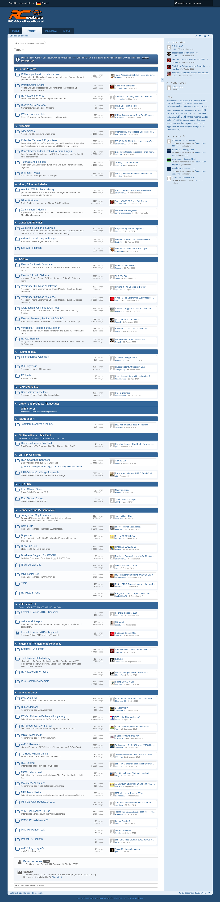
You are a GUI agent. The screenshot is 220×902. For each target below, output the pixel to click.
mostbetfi (176, 149)
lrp (204, 110)
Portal (15, 30)
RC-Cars (24, 259)
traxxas (201, 126)
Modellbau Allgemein (31, 222)
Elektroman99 (120, 134)
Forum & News (27, 69)
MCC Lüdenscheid (31, 772)
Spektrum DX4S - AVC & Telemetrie (131, 328)
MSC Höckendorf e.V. (33, 829)
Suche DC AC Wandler (125, 682)
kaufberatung (189, 110)
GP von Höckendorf (124, 830)
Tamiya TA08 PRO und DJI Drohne (131, 201)
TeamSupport (26, 418)
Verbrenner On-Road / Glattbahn (39, 286)
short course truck (174, 124)
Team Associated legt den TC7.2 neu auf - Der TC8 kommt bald (144, 75)
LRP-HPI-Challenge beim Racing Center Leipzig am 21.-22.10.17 (145, 764)
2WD (186, 101)
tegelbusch (119, 165)
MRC (200, 101)
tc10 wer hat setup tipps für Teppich (131, 425)
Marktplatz (51, 30)
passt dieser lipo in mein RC (128, 319)
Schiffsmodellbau (29, 387)
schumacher (200, 120)
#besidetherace (173, 101)
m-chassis (182, 113)
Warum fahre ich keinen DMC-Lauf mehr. (134, 698)
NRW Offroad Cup (31, 564)
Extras (66, 30)
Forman (118, 549)
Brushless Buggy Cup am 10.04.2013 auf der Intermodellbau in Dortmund (149, 556)
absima (188, 103)
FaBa (117, 824)
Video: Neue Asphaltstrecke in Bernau (132, 726)
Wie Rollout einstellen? (125, 265)
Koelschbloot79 (121, 596)
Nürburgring (120, 622)
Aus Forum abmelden (125, 86)
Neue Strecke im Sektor (126, 106)
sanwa (192, 120)
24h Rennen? (121, 708)
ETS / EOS (25, 484)
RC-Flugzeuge (29, 366)
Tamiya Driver (120, 88)
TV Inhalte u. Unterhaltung (35, 658)
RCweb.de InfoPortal (32, 95)
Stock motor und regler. (126, 499)
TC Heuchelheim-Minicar (35, 753)
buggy (196, 106)
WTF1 (117, 502)
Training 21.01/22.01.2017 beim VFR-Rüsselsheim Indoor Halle (144, 812)
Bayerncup (27, 535)
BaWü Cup (27, 526)
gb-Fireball (119, 710)
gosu (117, 852)
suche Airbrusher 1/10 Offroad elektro (132, 239)
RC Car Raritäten (30, 338)
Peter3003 (119, 529)
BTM (196, 101)
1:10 (182, 101)
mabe (117, 720)
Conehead (119, 748)
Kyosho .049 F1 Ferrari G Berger (130, 287)
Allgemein (25, 126)
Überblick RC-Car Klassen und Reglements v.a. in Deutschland (144, 132)
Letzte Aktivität (176, 136)
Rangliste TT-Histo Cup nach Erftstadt (132, 593)
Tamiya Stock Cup (123, 516)
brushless (189, 106)
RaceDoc (118, 77)
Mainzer (118, 231)
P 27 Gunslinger (122, 393)
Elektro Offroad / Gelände (35, 275)
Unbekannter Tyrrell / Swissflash (130, 339)
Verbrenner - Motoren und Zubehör (40, 327)
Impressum (37, 893)
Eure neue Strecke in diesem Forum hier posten (137, 152)
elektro (169, 110)
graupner (176, 110)
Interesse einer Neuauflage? (128, 527)
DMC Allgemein (29, 697)
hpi (181, 110)
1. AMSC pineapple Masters (128, 849)
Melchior (118, 684)
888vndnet (57, 877)
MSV (205, 101)
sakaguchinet (120, 738)
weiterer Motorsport (32, 621)
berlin (182, 106)
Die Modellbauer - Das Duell (35, 435)
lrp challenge (172, 113)
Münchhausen (120, 379)
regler (169, 120)
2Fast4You (119, 662)
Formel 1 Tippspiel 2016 (126, 613)
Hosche (118, 493)
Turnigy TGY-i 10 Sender (126, 162)
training (194, 126)
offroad (181, 116)
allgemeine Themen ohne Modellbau (40, 643)
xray (178, 129)
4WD (191, 101)
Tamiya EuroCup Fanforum (36, 515)
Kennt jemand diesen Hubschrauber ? (132, 376)
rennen (180, 120)
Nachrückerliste (122, 490)
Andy (117, 729)
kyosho (198, 110)
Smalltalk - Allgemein (32, 648)
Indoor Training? (122, 821)
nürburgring (171, 117)
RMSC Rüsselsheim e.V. (34, 820)
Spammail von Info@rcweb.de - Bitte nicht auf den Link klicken (144, 96)
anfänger (170, 106)
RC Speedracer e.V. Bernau (36, 725)
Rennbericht (179, 103)
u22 (116, 476)
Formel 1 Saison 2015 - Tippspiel (39, 632)
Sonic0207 (119, 242)
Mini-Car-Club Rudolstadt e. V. (38, 801)
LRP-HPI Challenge (30, 454)
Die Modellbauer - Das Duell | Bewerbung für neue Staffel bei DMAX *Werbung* (152, 444)
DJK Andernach (29, 707)
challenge (204, 106)
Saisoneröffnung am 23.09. (127, 736)
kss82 (117, 279)
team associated (197, 123)
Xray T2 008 (121, 461)
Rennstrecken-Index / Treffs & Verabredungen (46, 151)
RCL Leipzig (28, 763)
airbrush (194, 103)
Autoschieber (120, 311)
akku (201, 103)
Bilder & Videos (29, 200)
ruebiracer (119, 587)
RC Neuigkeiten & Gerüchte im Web (41, 74)
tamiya (185, 123)
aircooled (118, 155)
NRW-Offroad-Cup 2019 (126, 565)
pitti (116, 447)
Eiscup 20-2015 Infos (125, 536)
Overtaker (119, 251)
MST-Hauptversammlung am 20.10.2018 (134, 575)
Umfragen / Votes (30, 172)
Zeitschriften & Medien (33, 209)
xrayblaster (119, 108)
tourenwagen (185, 126)
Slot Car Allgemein (31, 247)
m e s (117, 568)
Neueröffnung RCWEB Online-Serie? (132, 672)
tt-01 (174, 129)
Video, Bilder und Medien (33, 184)
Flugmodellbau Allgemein (35, 356)
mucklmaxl (119, 805)
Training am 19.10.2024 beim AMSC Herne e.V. (137, 745)
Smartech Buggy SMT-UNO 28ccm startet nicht (137, 308)
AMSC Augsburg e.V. (33, 848)
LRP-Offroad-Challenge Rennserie (40, 472)
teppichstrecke (173, 126)
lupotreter (119, 289)
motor (188, 113)
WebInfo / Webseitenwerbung (37, 189)
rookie (186, 120)
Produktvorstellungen (33, 85)
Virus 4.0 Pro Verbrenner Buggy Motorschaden (136, 298)
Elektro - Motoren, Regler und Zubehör (42, 318)
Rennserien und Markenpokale (37, 510)
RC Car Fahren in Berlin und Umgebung (43, 716)
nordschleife (201, 113)
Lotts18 (118, 625)
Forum (32, 30)
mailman (118, 427)
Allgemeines (28, 131)
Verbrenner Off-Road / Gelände (38, 297)
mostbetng (177, 168)
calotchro (118, 652)
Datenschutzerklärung (20, 893)
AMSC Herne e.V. (31, 744)
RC (172, 103)
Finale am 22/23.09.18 (125, 547)
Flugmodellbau (27, 351)
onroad (189, 117)
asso (176, 106)
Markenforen (28, 408)
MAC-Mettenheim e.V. (33, 783)
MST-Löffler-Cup (30, 574)
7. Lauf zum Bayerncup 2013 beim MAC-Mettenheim (139, 784)
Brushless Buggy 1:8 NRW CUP (39, 555)
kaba (117, 842)
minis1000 (119, 519)
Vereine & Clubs (28, 692)
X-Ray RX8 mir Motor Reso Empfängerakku (135, 115)
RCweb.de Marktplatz (33, 114)
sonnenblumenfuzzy (123, 213)
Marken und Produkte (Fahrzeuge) (39, 403)
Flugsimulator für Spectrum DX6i (130, 367)
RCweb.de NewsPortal (33, 105)
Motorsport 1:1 (27, 604)
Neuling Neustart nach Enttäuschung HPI (134, 173)
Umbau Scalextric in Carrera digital (131, 248)
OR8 (168, 103)
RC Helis (26, 375)
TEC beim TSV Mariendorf (127, 717)
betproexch (177, 159)
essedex (118, 176)
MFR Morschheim (31, 792)
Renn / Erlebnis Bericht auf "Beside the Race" (136, 190)
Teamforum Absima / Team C (37, 424)
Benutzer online (32, 861)
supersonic (119, 99)
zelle (117, 463)
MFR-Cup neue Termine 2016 (129, 793)
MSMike (118, 539)
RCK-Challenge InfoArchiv (36, 466)
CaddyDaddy (120, 370)
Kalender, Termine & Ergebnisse (39, 140)
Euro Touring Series (32, 498)
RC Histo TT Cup (30, 592)
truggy (169, 129)
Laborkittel (119, 615)
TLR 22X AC (121, 276)
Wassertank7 (120, 360)
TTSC (24, 583)
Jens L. (118, 833)
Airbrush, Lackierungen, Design (38, 238)
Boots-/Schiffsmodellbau (34, 392)
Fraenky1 (119, 268)
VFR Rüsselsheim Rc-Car (35, 811)
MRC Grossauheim (31, 735)
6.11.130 (119, 659)
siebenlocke (120, 118)
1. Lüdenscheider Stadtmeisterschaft (132, 773)
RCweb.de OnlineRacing (35, 671)
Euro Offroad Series (32, 489)
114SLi (174, 76)
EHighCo (118, 776)
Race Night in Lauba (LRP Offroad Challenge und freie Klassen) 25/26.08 (149, 473)
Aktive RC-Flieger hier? (126, 357)
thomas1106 (120, 796)
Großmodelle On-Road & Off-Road (40, 307)
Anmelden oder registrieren (21, 3)
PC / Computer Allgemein (35, 681)
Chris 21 (118, 300)
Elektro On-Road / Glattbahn (37, 264)
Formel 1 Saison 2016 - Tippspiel (39, 612)
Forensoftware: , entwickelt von (110, 898)
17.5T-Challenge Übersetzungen (67, 466)
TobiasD (118, 322)
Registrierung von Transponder (129, 228)
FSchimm (119, 814)
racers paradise (201, 117)
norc (193, 113)
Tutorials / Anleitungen (33, 162)
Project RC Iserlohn (32, 839)
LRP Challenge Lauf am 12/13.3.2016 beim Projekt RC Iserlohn (144, 840)
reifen (174, 120)
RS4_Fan (119, 757)
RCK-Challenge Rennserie (36, 460)
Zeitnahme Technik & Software (38, 227)
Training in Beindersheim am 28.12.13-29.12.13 (137, 754)
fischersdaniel (120, 577)
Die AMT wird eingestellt (126, 210)
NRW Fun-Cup (29, 546)
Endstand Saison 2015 (125, 633)
